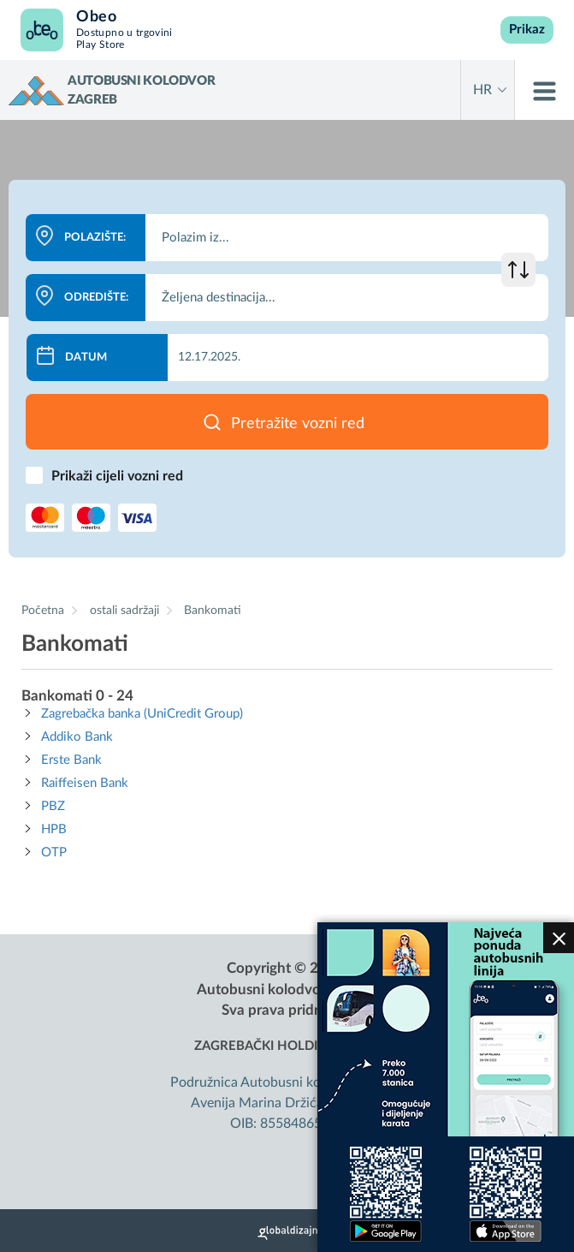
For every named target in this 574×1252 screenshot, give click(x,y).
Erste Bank (71, 760)
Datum (86, 357)
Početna (42, 611)
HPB (54, 829)
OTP (54, 852)
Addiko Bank (77, 736)
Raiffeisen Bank (84, 783)
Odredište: (96, 297)
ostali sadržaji (126, 611)
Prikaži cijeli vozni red (117, 476)
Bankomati (212, 611)
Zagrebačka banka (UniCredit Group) (142, 713)
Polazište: (95, 237)
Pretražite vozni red (297, 424)
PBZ (53, 806)
